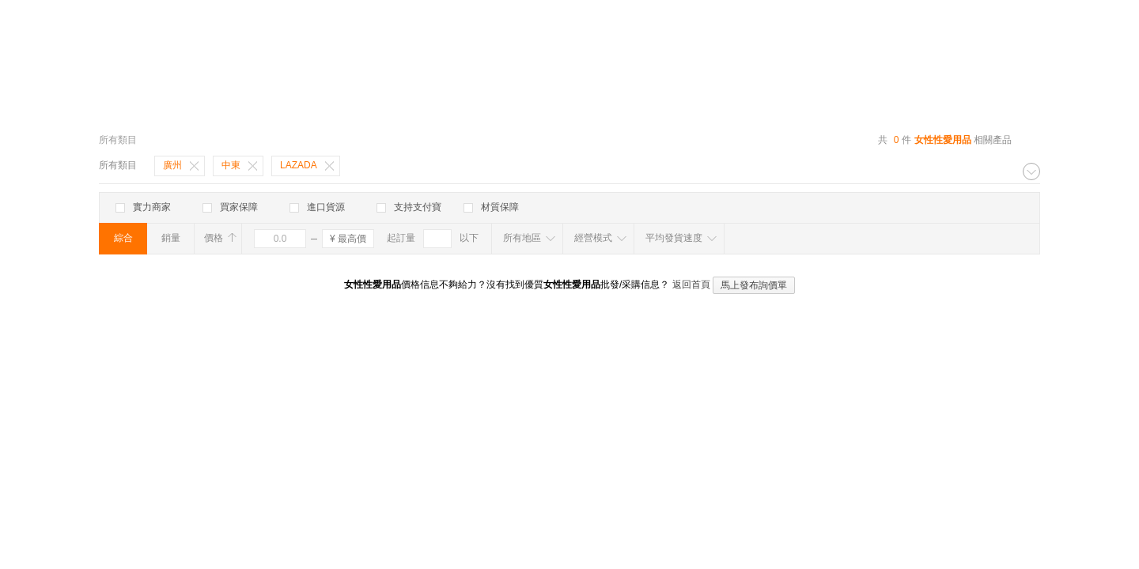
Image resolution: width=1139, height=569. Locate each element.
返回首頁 (691, 284)
